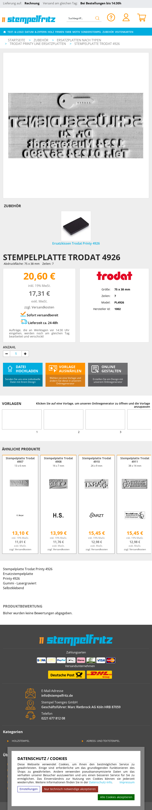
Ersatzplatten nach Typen (79, 40)
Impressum (127, 782)
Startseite (16, 40)
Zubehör (108, 32)
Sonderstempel (91, 32)
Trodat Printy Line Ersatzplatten (38, 44)
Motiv (76, 32)
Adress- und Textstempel (100, 741)
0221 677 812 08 (53, 718)
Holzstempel (18, 741)
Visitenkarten (124, 32)
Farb (68, 32)
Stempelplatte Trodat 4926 (97, 44)
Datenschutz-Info (100, 782)
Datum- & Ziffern (36, 32)
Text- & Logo (16, 32)
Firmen (59, 32)
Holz (51, 32)
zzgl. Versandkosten (39, 307)
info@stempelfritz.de (57, 695)
